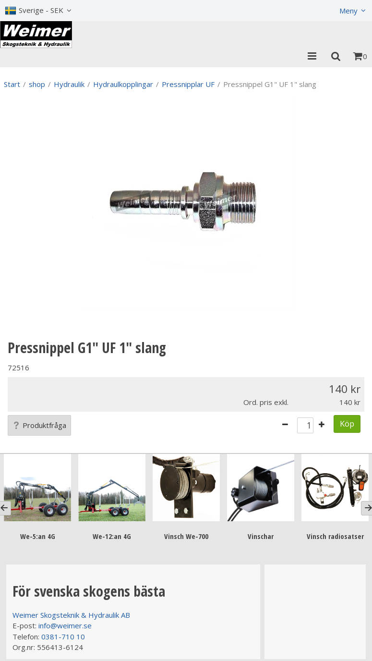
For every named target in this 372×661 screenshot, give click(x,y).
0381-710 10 (63, 636)
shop (37, 84)
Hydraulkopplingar (123, 84)
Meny (348, 10)
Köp (347, 423)
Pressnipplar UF (188, 84)
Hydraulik (69, 84)
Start (12, 84)
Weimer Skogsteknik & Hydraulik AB (71, 615)
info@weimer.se (65, 625)
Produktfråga (39, 425)
